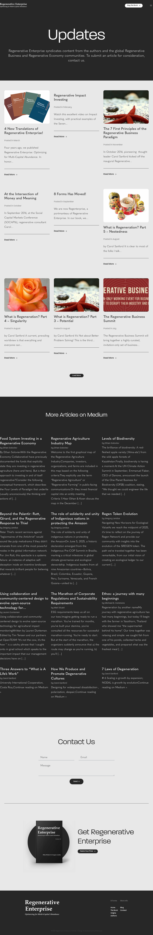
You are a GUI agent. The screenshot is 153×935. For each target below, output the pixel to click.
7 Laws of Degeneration (120, 669)
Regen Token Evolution (120, 514)
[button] (151, 5)
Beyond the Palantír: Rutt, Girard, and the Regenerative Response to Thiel (23, 518)
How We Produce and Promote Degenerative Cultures (68, 674)
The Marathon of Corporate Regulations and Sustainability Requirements (74, 598)
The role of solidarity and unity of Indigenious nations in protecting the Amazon (75, 518)
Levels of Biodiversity (118, 439)
